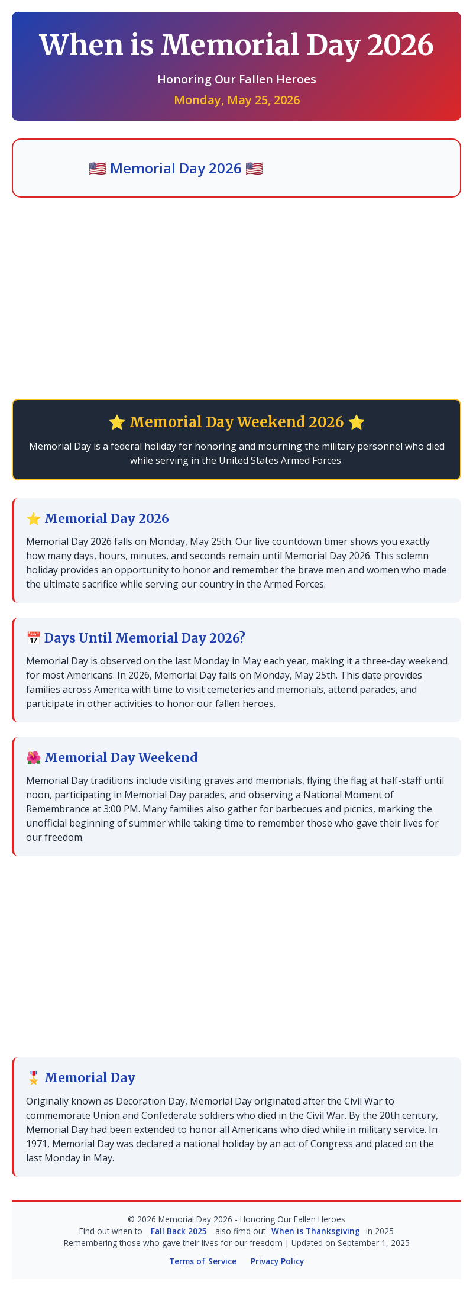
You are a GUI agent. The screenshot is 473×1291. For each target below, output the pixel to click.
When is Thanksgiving (315, 1231)
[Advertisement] (236, 298)
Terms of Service (203, 1261)
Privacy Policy (277, 1261)
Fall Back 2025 (179, 1231)
